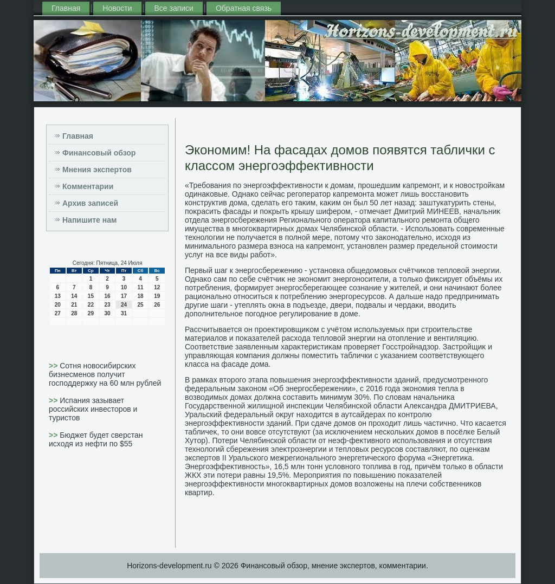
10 (124, 287)
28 (74, 313)
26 (157, 305)
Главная (65, 8)
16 (107, 296)
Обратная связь (244, 8)
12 (157, 287)
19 (157, 296)
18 (141, 296)
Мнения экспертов (97, 169)
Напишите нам (89, 220)
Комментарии (87, 186)
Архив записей (90, 203)
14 (74, 296)
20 (58, 305)
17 (124, 296)
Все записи (173, 8)
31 (124, 313)
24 (124, 305)
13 (58, 296)
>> (54, 365)
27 (58, 313)
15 (91, 296)
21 (74, 305)
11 (141, 287)
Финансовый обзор (98, 152)
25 (141, 305)
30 (107, 313)
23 (107, 305)
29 (91, 313)
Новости (117, 8)
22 (91, 305)
